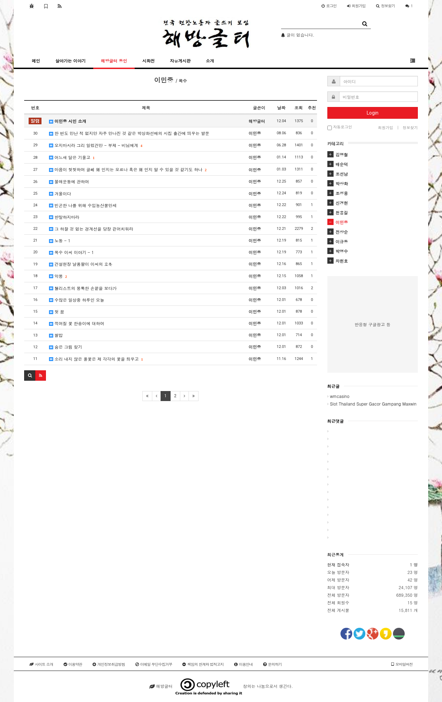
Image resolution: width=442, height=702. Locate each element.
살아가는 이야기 (70, 61)
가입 (356, 5)
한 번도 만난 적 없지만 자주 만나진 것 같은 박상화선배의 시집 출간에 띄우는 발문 (129, 133)
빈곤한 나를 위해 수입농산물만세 (83, 205)
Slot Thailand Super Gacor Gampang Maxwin (371, 404)
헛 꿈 (56, 311)
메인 (36, 61)
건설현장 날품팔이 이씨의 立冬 (81, 264)
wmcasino (338, 396)
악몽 (58, 276)
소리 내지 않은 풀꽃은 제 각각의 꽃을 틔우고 (96, 359)
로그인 (329, 5)
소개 (210, 61)
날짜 (281, 107)
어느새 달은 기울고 (71, 157)
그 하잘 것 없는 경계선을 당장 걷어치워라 (91, 229)
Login (372, 113)
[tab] (372, 154)
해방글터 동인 (114, 61)
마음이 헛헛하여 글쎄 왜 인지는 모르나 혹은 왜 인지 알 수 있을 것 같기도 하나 (127, 169)
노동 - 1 (59, 240)
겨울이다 (60, 193)
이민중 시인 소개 (67, 121)
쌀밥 (56, 335)
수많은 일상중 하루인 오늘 (76, 300)
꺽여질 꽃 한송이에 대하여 (76, 323)
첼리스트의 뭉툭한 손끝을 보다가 (83, 288)
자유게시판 (180, 61)
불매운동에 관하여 (69, 181)
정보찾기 (385, 5)
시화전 (148, 61)
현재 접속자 (338, 564)
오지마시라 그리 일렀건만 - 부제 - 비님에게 (95, 145)
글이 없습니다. (298, 35)
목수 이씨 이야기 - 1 (71, 252)
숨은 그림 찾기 (65, 347)
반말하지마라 (64, 217)
